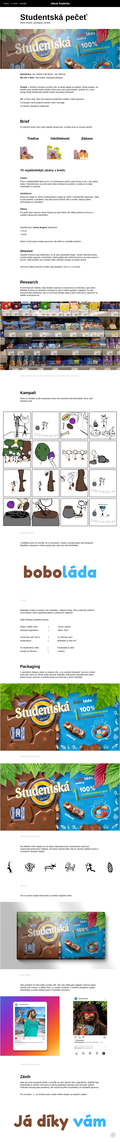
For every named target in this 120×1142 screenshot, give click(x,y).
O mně (14, 3)
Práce (6, 3)
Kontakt (23, 3)
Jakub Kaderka (60, 3)
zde (34, 1094)
